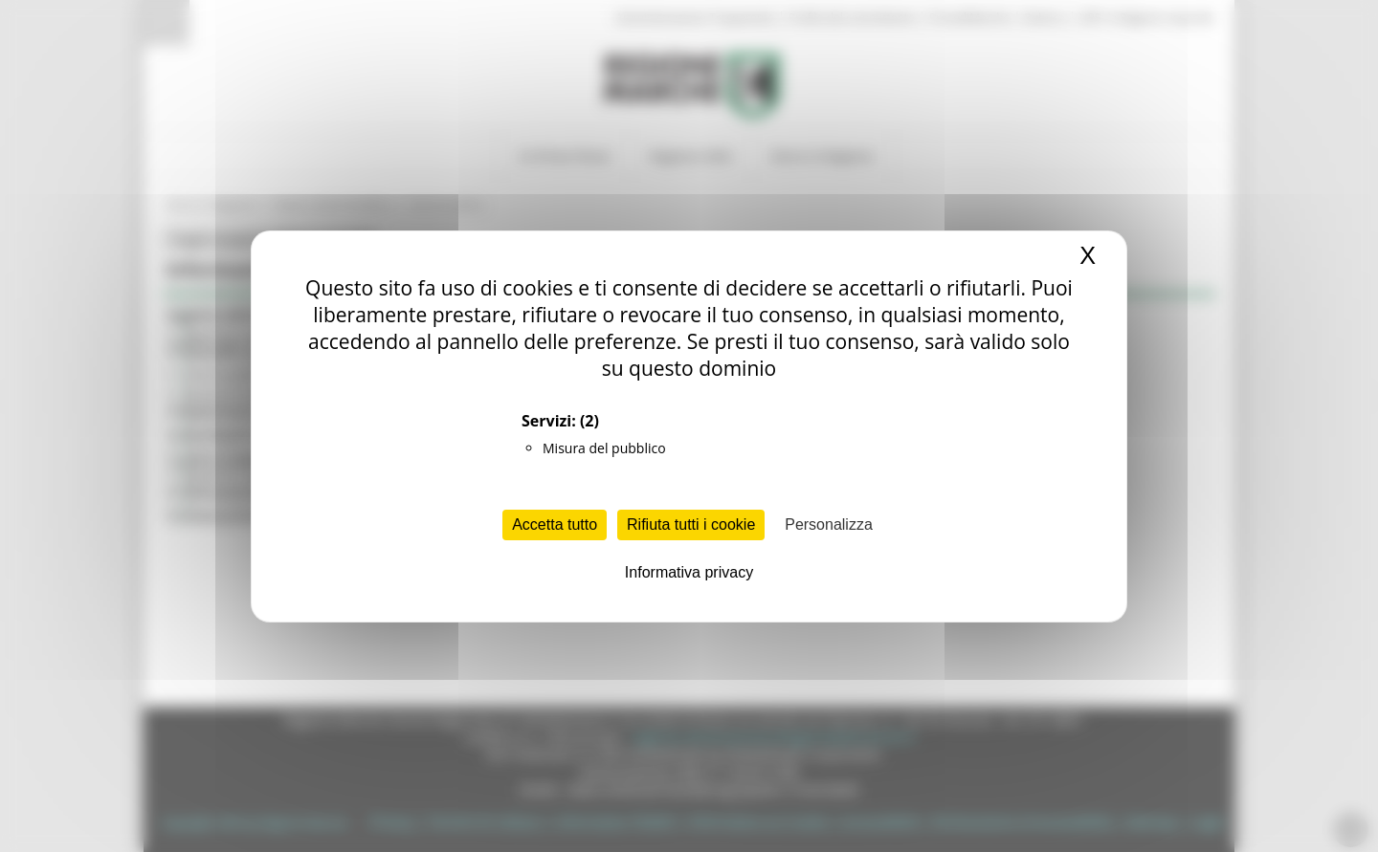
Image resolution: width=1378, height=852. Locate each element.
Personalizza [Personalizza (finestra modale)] (829, 524)
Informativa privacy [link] (689, 572)
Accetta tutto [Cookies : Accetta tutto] (554, 524)
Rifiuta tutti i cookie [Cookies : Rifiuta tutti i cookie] (691, 524)
